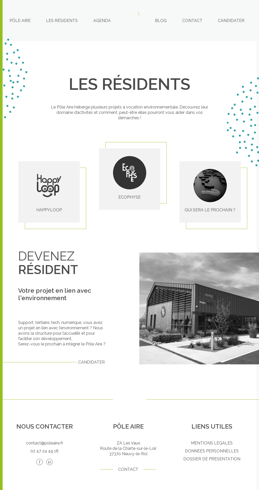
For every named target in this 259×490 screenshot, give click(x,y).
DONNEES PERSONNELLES (212, 451)
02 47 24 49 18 (44, 451)
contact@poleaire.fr (44, 443)
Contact (192, 20)
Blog (161, 20)
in (49, 462)
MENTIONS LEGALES (212, 443)
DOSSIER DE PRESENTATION (211, 458)
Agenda (102, 20)
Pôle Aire (20, 20)
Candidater (231, 20)
